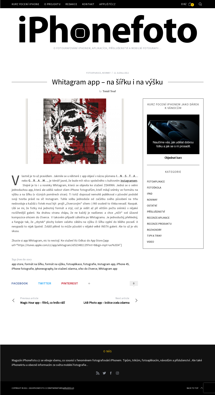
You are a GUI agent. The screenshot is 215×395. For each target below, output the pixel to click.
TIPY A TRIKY (154, 235)
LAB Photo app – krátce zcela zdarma (106, 300)
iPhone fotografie (23, 268)
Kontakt (88, 4)
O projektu (52, 4)
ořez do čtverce (87, 268)
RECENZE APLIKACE (158, 217)
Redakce (71, 4)
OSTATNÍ (152, 205)
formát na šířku (34, 264)
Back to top (195, 388)
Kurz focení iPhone (25, 4)
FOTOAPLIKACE (93, 72)
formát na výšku (55, 264)
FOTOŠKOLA (154, 187)
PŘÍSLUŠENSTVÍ (156, 211)
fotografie (89, 264)
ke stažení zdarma (65, 268)
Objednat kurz (173, 158)
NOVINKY (106, 72)
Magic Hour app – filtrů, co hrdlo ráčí (43, 300)
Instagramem (129, 180)
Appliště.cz (107, 4)
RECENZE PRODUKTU (159, 223)
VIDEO (150, 241)
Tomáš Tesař (109, 91)
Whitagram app (108, 268)
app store (17, 264)
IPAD (149, 193)
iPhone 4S (123, 264)
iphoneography (44, 268)
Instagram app (106, 264)
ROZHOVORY (154, 229)
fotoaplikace (74, 264)
